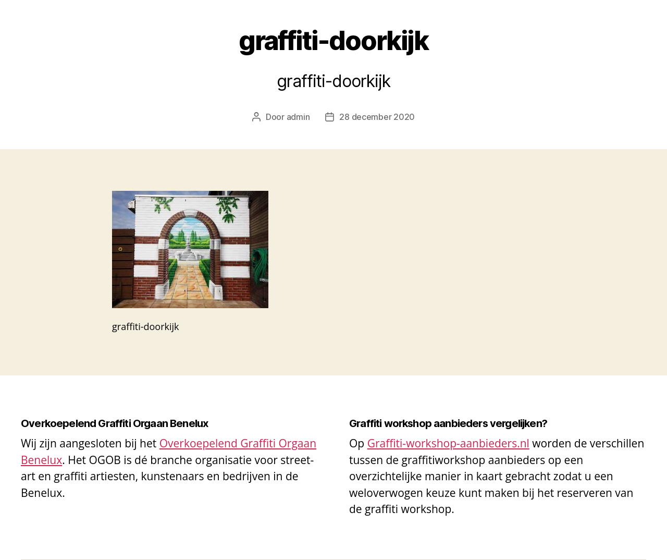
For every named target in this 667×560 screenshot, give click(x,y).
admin (298, 117)
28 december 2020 (377, 117)
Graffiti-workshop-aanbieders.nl (448, 443)
